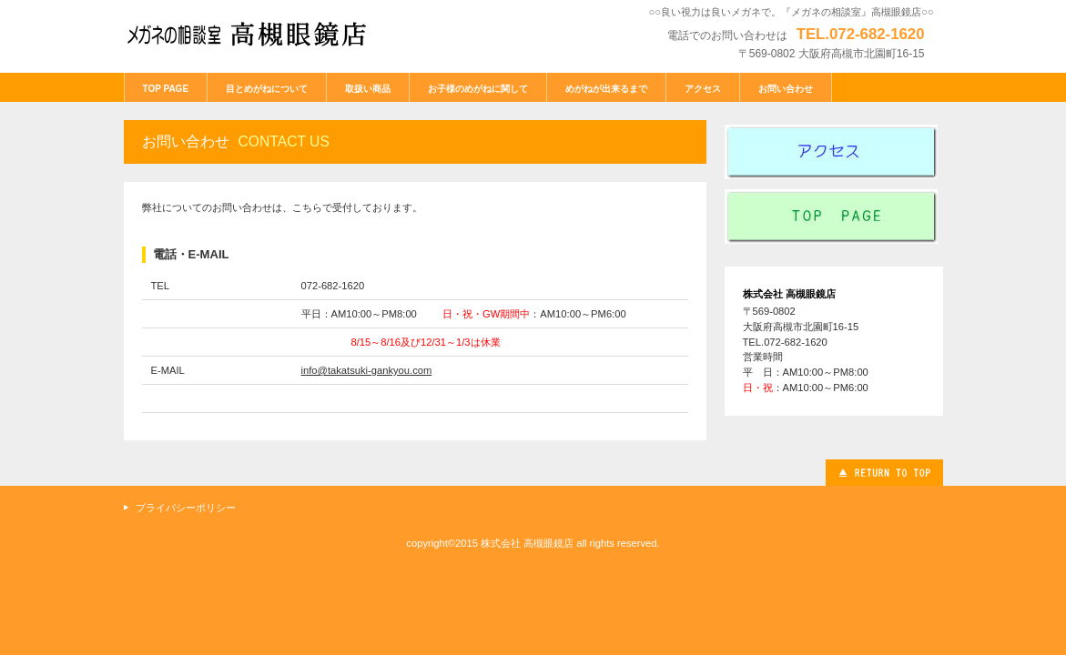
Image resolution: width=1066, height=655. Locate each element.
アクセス (834, 152)
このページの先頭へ (884, 472)
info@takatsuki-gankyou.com (366, 370)
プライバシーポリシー (186, 507)
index (834, 216)
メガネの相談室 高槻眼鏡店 (260, 34)
